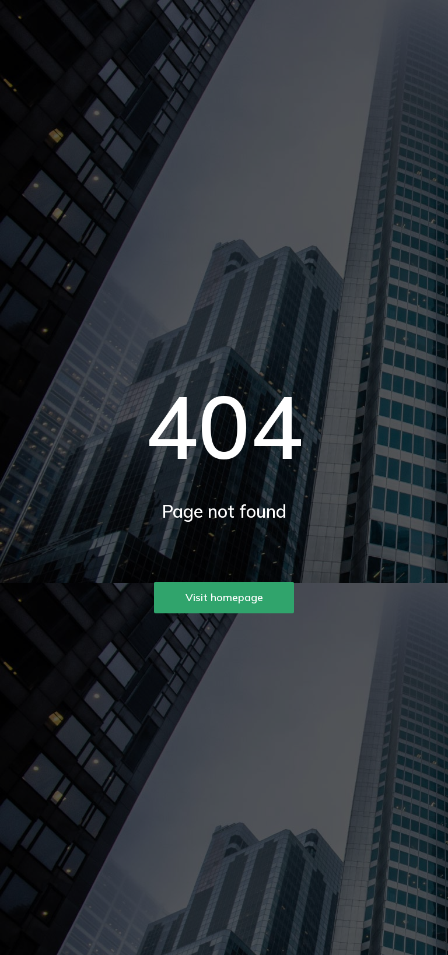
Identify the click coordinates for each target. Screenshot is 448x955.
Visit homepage (224, 597)
